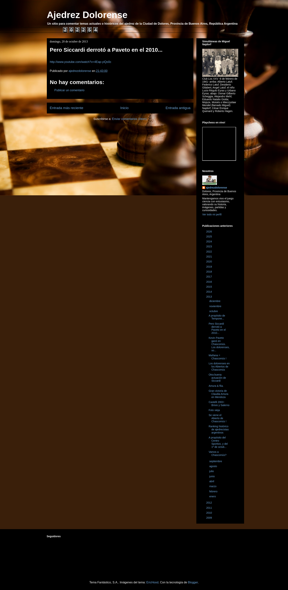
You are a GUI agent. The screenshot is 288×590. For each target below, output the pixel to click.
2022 (209, 251)
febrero (213, 491)
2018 (209, 271)
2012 (209, 502)
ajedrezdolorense (216, 187)
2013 (209, 296)
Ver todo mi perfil (212, 214)
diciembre (215, 301)
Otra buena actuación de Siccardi (217, 377)
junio (212, 476)
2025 (209, 236)
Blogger (193, 582)
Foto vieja (214, 410)
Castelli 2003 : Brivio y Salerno (219, 404)
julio (212, 471)
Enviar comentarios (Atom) (129, 118)
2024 (209, 241)
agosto (213, 466)
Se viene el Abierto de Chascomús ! (217, 418)
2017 (209, 276)
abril (212, 481)
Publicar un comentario (69, 90)
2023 (209, 246)
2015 (209, 286)
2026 (209, 231)
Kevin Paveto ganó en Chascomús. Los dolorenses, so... (219, 344)
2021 (209, 256)
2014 (209, 291)
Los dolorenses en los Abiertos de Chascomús (219, 366)
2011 (209, 507)
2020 (209, 261)
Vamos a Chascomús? (217, 453)
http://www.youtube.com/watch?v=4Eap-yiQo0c (80, 61)
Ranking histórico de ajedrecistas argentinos (219, 429)
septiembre (216, 461)
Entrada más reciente (66, 108)
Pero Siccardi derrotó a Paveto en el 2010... (217, 328)
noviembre (215, 306)
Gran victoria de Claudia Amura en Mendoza (218, 394)
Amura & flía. (216, 385)
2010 (209, 512)
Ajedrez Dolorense (87, 15)
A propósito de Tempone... (217, 317)
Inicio (124, 108)
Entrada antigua (178, 108)
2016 (209, 281)
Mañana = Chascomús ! (217, 357)
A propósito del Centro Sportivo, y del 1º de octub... (218, 442)
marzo (213, 486)
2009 (209, 517)
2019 (209, 266)
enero (213, 496)
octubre (214, 311)
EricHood (152, 582)
